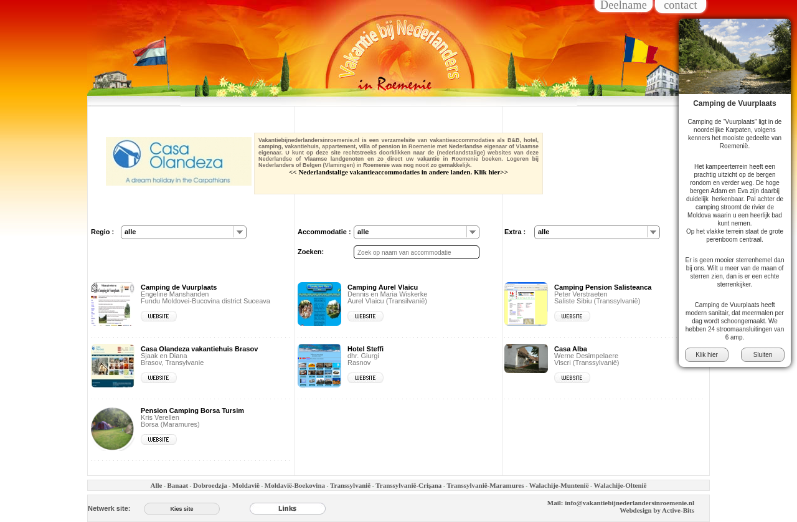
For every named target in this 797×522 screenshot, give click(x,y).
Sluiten (763, 354)
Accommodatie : (324, 231)
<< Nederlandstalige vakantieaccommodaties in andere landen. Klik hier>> (398, 172)
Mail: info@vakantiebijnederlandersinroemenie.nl (620, 502)
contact (680, 5)
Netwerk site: (109, 508)
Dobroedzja (210, 485)
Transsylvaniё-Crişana (408, 485)
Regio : (102, 231)
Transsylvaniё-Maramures (485, 485)
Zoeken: (311, 251)
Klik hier (707, 354)
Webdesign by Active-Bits (657, 510)
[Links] (288, 508)
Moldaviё (246, 485)
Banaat (177, 485)
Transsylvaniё (350, 485)
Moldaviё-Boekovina (295, 485)
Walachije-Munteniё (559, 485)
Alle (156, 485)
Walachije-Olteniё (620, 485)
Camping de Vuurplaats (734, 103)
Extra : (515, 231)
